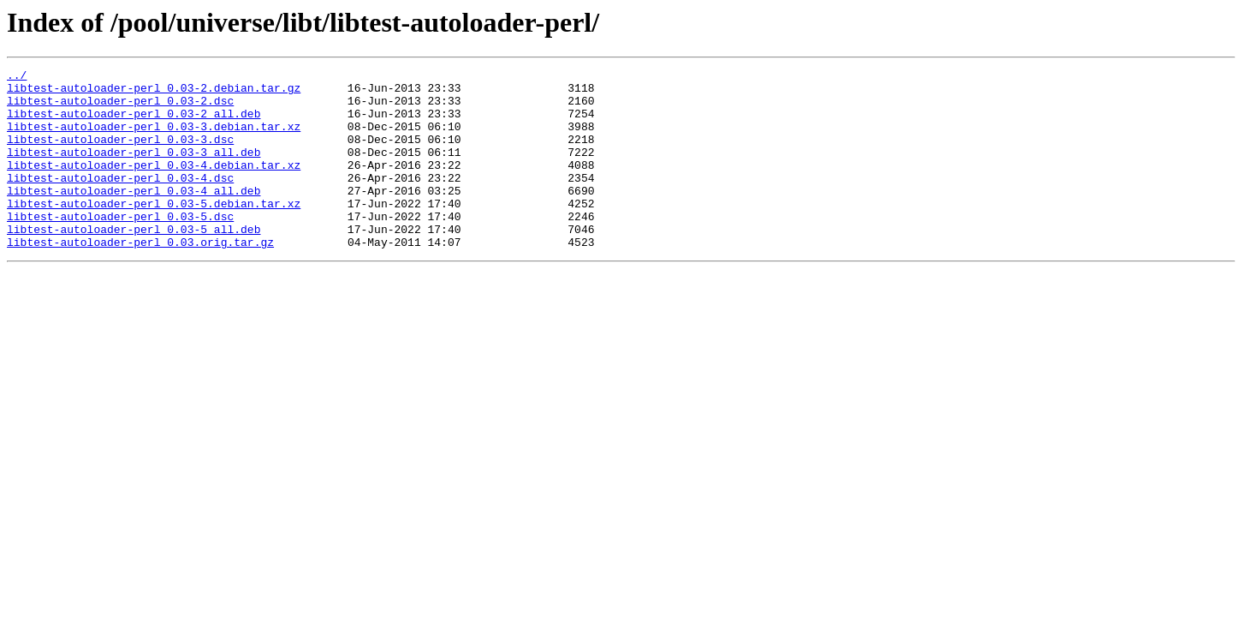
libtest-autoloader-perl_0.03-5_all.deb (133, 262)
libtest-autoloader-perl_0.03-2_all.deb (133, 123)
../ (17, 77)
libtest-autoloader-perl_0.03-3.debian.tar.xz (153, 139)
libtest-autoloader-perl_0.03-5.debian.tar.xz (153, 231)
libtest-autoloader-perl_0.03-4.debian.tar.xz (153, 185)
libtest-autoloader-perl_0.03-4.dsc (120, 200)
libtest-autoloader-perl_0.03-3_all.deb (133, 169)
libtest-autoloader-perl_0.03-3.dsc (120, 154)
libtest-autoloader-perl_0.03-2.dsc (120, 108)
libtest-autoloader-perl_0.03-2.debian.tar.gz (153, 92)
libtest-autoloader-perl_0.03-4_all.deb (133, 216)
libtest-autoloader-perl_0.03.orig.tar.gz (140, 277)
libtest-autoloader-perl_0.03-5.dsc (120, 247)
